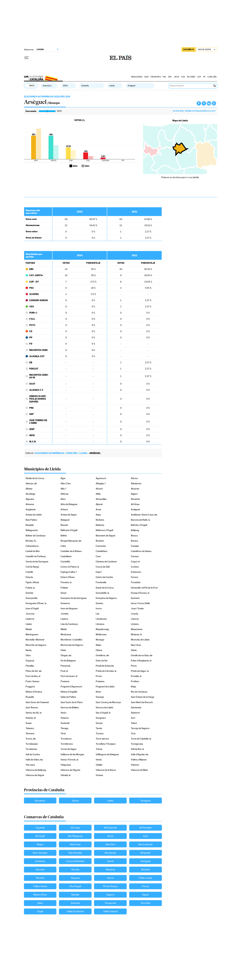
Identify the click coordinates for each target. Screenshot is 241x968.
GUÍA (146, 77)
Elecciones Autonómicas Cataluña (47, 96)
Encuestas (156, 77)
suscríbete (188, 49)
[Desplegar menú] (26, 57)
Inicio (31, 85)
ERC (170, 77)
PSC (164, 77)
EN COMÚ (191, 77)
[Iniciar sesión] (207, 49)
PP (204, 77)
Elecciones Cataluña (42, 77)
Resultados (136, 77)
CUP (199, 77)
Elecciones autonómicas (49, 453)
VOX (183, 77)
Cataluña (212, 77)
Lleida (83, 453)
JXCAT (176, 77)
